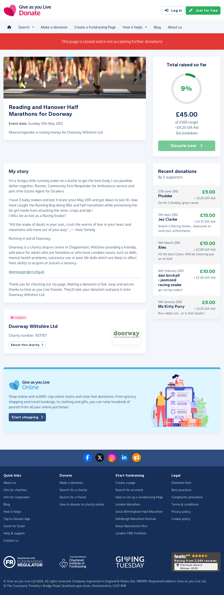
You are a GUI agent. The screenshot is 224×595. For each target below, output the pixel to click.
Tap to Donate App (17, 519)
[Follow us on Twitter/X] (99, 460)
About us (175, 27)
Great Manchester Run (131, 526)
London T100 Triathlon (131, 533)
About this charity (27, 345)
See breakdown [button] (187, 133)
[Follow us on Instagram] (112, 460)
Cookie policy (181, 519)
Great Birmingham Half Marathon (139, 511)
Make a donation (54, 27)
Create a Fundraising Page (95, 27)
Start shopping (27, 417)
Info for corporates (17, 497)
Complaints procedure (187, 497)
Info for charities (15, 490)
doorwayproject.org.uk (26, 271)
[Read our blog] (136, 460)
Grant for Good (14, 526)
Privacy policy (181, 511)
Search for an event (129, 490)
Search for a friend (73, 497)
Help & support (14, 533)
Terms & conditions (185, 504)
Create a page (125, 482)
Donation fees (181, 482)
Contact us (11, 540)
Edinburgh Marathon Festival (136, 519)
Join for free (203, 10)
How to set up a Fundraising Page (139, 497)
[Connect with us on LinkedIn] (124, 460)
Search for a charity (73, 490)
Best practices (182, 490)
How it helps (12, 511)
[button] (126, 333)
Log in (173, 10)
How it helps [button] (132, 27)
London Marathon (128, 504)
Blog (157, 27)
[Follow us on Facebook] (87, 460)
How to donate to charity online (82, 504)
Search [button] (24, 27)
